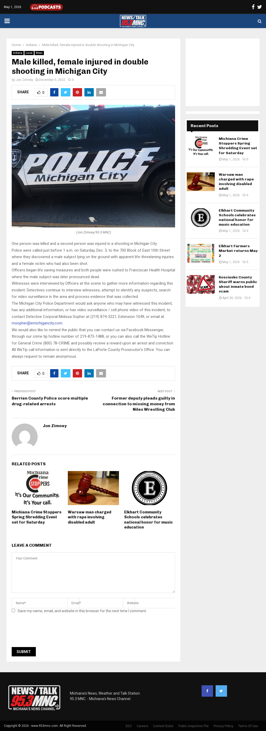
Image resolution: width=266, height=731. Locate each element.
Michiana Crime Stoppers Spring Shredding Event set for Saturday (37, 517)
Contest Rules (163, 726)
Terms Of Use (248, 726)
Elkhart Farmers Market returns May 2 (238, 251)
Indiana (17, 52)
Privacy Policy (223, 726)
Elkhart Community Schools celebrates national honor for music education (148, 520)
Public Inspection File (193, 726)
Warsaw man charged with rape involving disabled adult (89, 517)
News (39, 52)
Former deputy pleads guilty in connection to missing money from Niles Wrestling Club (139, 404)
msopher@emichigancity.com (37, 323)
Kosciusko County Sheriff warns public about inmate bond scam (238, 284)
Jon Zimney (24, 80)
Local (29, 52)
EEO (129, 726)
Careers (142, 726)
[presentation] (51, 632)
